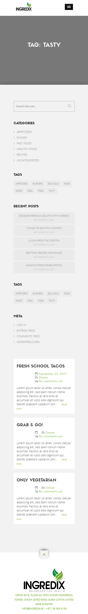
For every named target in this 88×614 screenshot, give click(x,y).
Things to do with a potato (44, 228)
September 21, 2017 (53, 373)
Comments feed (28, 336)
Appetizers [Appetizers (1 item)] (22, 183)
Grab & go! (30, 425)
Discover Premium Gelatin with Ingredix (44, 216)
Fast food (24, 143)
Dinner (22, 137)
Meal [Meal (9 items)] (30, 190)
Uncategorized (28, 160)
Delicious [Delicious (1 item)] (53, 183)
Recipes (22, 154)
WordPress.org (28, 342)
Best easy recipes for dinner (44, 253)
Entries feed (26, 330)
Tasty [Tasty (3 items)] (52, 190)
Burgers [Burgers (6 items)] (38, 183)
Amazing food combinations (44, 265)
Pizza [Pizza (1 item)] (41, 190)
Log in (21, 325)
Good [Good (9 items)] (19, 190)
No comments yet (51, 381)
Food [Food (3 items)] (67, 183)
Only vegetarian (36, 480)
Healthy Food (27, 149)
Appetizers (24, 132)
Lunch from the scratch (44, 240)
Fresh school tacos (41, 366)
